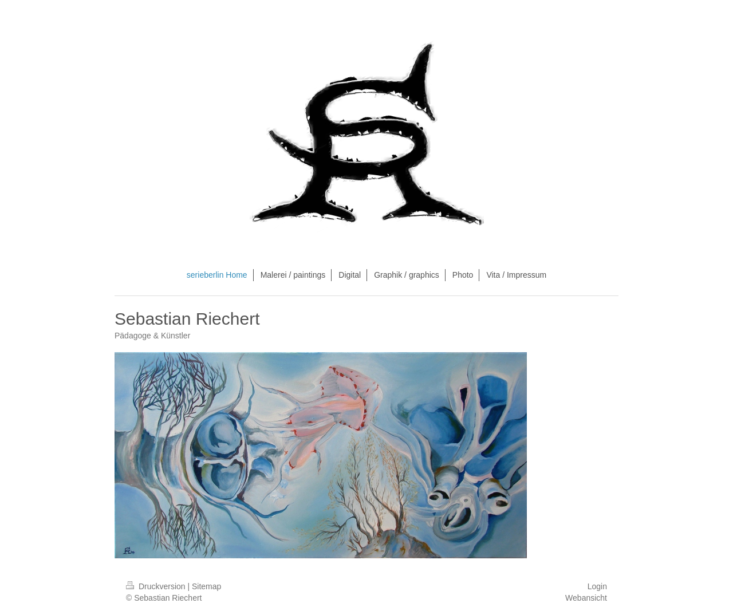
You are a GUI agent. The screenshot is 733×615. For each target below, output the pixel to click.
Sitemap (206, 586)
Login (597, 586)
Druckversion (156, 586)
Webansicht (586, 597)
